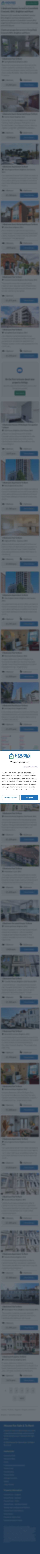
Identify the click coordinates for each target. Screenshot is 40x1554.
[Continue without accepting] (30, 767)
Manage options (11, 797)
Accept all (29, 797)
